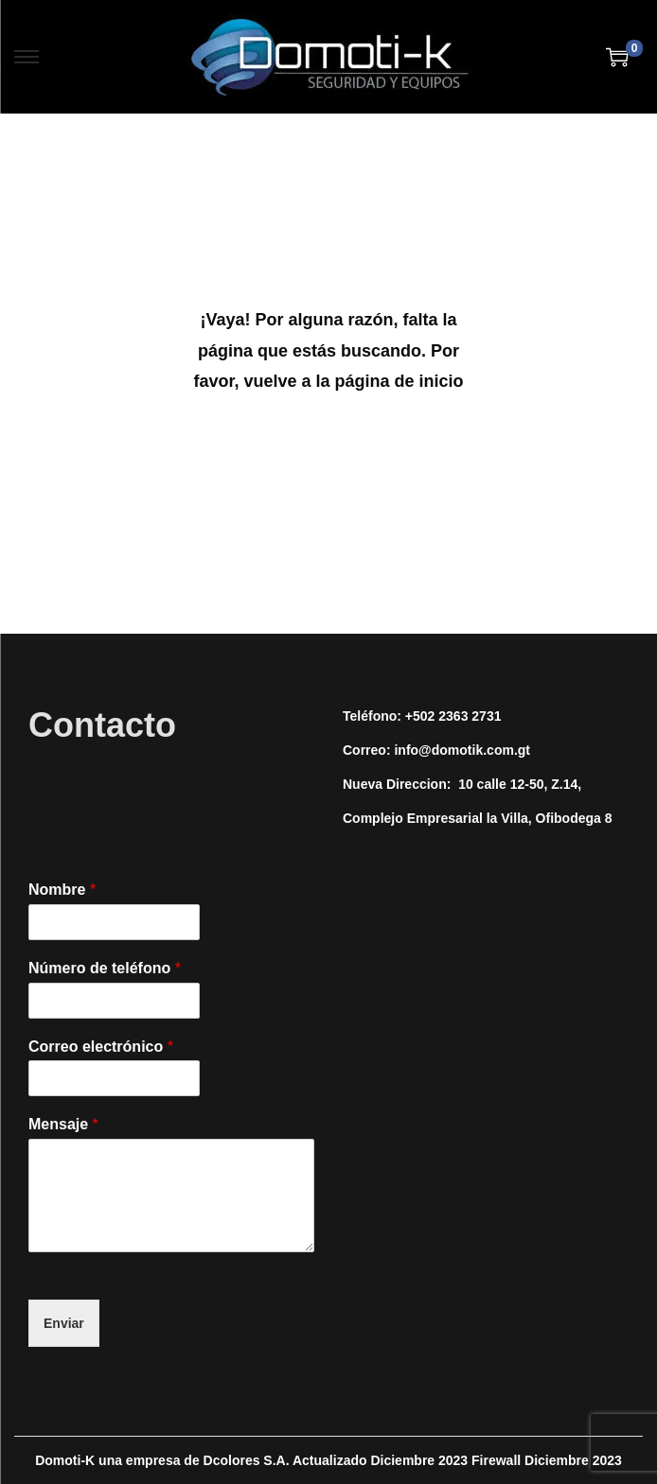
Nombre (62, 890)
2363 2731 (469, 716)
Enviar (64, 1323)
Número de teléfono (104, 968)
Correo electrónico (100, 1047)
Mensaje (63, 1124)
